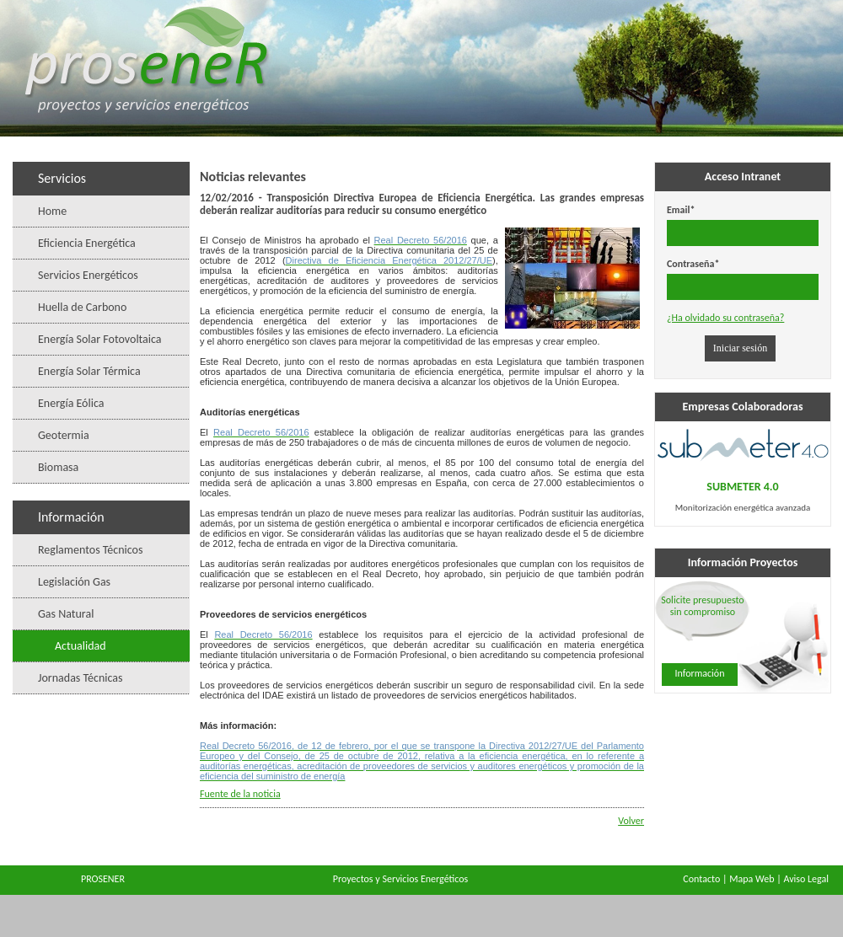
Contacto (701, 879)
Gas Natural (66, 614)
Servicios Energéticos (88, 275)
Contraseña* (693, 264)
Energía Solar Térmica (89, 371)
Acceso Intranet (743, 176)
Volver (631, 821)
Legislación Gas (74, 582)
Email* (681, 210)
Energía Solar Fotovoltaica (100, 339)
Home (52, 211)
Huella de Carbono (82, 307)
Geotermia (63, 435)
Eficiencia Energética (87, 243)
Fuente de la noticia (240, 794)
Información (700, 673)
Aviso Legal (806, 879)
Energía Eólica (71, 403)
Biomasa (58, 467)
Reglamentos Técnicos (90, 550)
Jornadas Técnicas (80, 678)
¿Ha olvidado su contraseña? (725, 318)
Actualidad (80, 646)
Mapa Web (751, 879)
